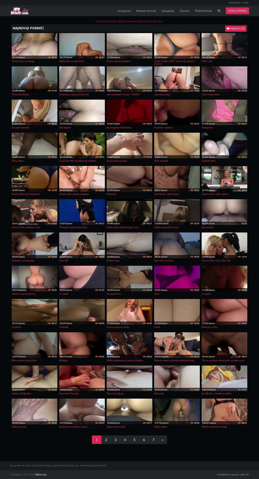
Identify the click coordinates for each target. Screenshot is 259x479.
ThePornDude (203, 10)
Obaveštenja (88, 465)
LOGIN (245, 3)
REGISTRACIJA (235, 3)
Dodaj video (16, 465)
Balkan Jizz (40, 474)
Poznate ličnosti (146, 10)
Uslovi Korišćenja (33, 465)
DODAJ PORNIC (237, 10)
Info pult (101, 465)
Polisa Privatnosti (70, 465)
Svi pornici (124, 10)
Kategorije (168, 10)
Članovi (184, 10)
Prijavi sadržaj (52, 465)
